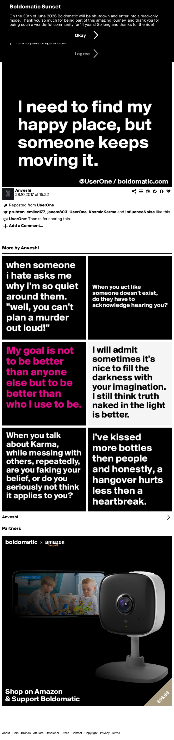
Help (15, 733)
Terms (116, 733)
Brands (26, 733)
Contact (77, 733)
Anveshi (23, 190)
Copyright (91, 733)
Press (65, 733)
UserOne (45, 205)
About (6, 733)
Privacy (105, 733)
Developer (52, 733)
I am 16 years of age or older (41, 43)
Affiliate (38, 733)
